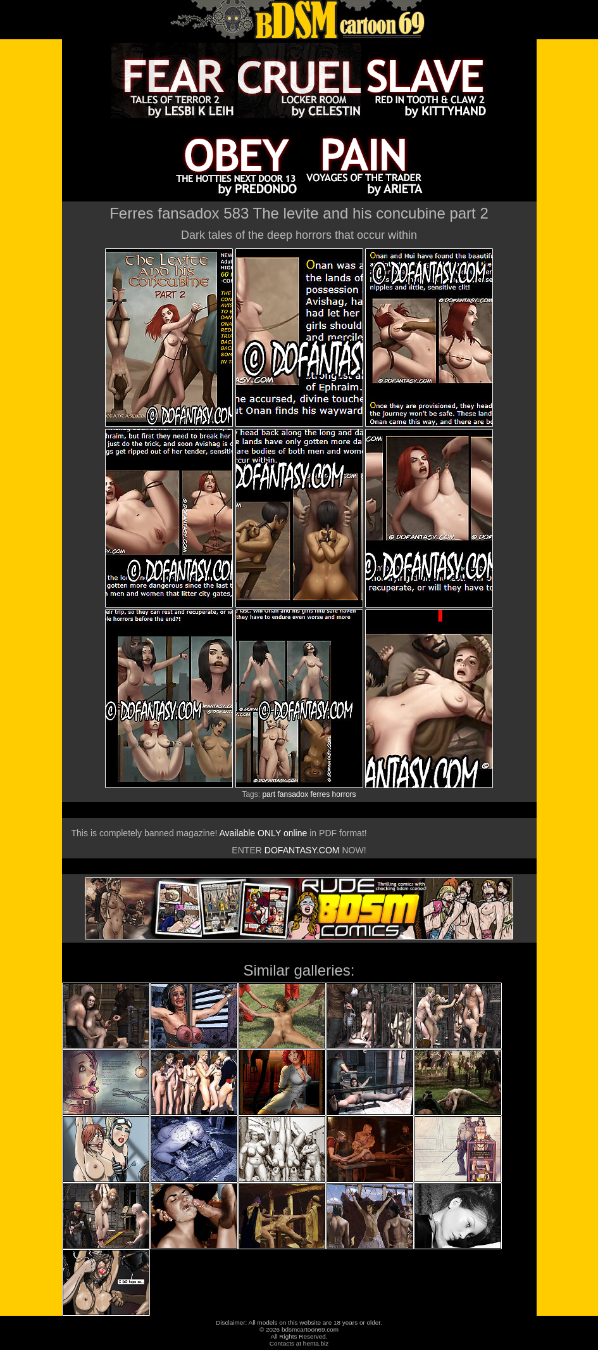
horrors (344, 794)
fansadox (292, 794)
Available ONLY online (263, 833)
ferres (320, 794)
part (268, 794)
